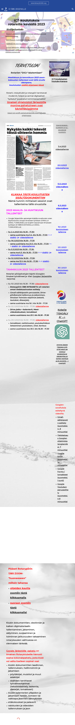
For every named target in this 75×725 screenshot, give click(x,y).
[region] (37, 3)
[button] (2, 9)
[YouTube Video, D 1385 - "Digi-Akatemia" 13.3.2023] (62, 198)
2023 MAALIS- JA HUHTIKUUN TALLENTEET (21, 40)
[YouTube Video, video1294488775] (62, 260)
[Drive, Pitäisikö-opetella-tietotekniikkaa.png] (62, 384)
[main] (26, 25)
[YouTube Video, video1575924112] (62, 176)
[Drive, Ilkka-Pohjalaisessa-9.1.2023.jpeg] (37, 535)
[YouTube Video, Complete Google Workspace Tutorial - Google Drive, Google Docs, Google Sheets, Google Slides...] (29, 390)
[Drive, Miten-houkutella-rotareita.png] (62, 396)
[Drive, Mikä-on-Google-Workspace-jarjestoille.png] (62, 371)
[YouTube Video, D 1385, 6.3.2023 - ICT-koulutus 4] (62, 219)
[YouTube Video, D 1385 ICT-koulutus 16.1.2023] (62, 240)
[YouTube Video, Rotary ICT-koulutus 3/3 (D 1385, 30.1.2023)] (62, 280)
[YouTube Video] (62, 157)
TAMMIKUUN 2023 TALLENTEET (17, 44)
